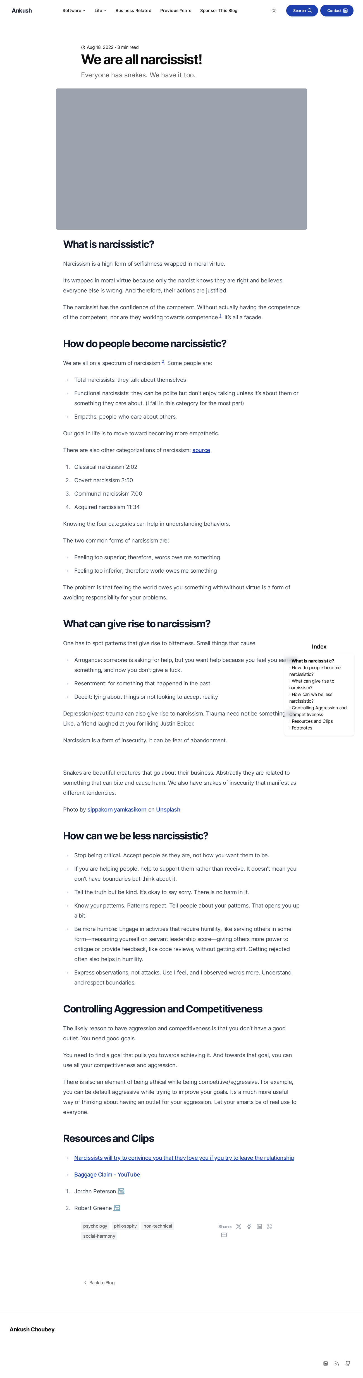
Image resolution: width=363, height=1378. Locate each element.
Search (303, 10)
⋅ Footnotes (300, 728)
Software (74, 10)
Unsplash (168, 967)
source (201, 450)
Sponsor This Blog (219, 10)
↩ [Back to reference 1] (121, 1349)
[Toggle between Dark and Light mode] (274, 10)
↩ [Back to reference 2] (116, 1365)
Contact (337, 10)
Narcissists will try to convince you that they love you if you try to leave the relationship (184, 1315)
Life (101, 10)
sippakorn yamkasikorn (117, 967)
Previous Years (175, 10)
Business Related (133, 10)
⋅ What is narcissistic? (311, 661)
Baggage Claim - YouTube (107, 1332)
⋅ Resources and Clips (311, 721)
